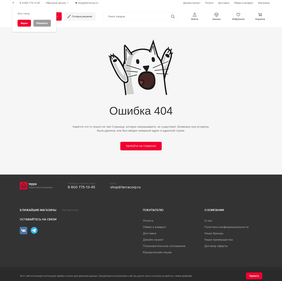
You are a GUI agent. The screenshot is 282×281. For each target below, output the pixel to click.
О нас (208, 220)
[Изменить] (42, 23)
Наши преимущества (218, 239)
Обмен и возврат (154, 227)
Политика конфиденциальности (226, 227)
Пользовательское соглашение (164, 246)
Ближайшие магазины (38, 210)
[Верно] (24, 23)
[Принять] (254, 275)
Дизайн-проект (153, 239)
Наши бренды (213, 233)
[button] (194, 16)
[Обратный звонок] (57, 2)
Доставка (149, 233)
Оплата (148, 220)
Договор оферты (216, 246)
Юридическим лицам (157, 252)
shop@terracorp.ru (125, 187)
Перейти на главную (141, 146)
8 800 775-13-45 (81, 187)
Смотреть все (70, 210)
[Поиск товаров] (135, 16)
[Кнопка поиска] (173, 16)
